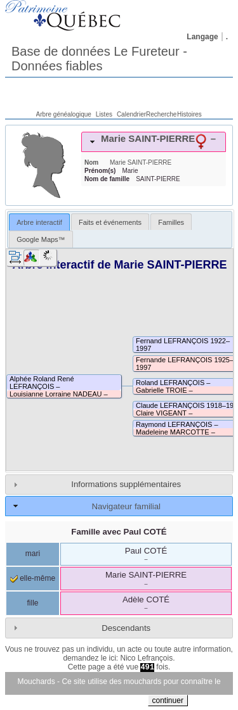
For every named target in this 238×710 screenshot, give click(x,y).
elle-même (32, 578)
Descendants (126, 628)
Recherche (161, 114)
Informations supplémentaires (126, 484)
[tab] (153, 142)
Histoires (189, 114)
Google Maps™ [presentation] (41, 239)
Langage (202, 36)
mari (32, 553)
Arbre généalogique (63, 114)
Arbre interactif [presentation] (39, 222)
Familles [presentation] (171, 222)
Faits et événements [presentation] (110, 222)
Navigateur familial (125, 506)
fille (32, 603)
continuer (167, 700)
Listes (104, 114)
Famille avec (118, 531)
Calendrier (131, 114)
